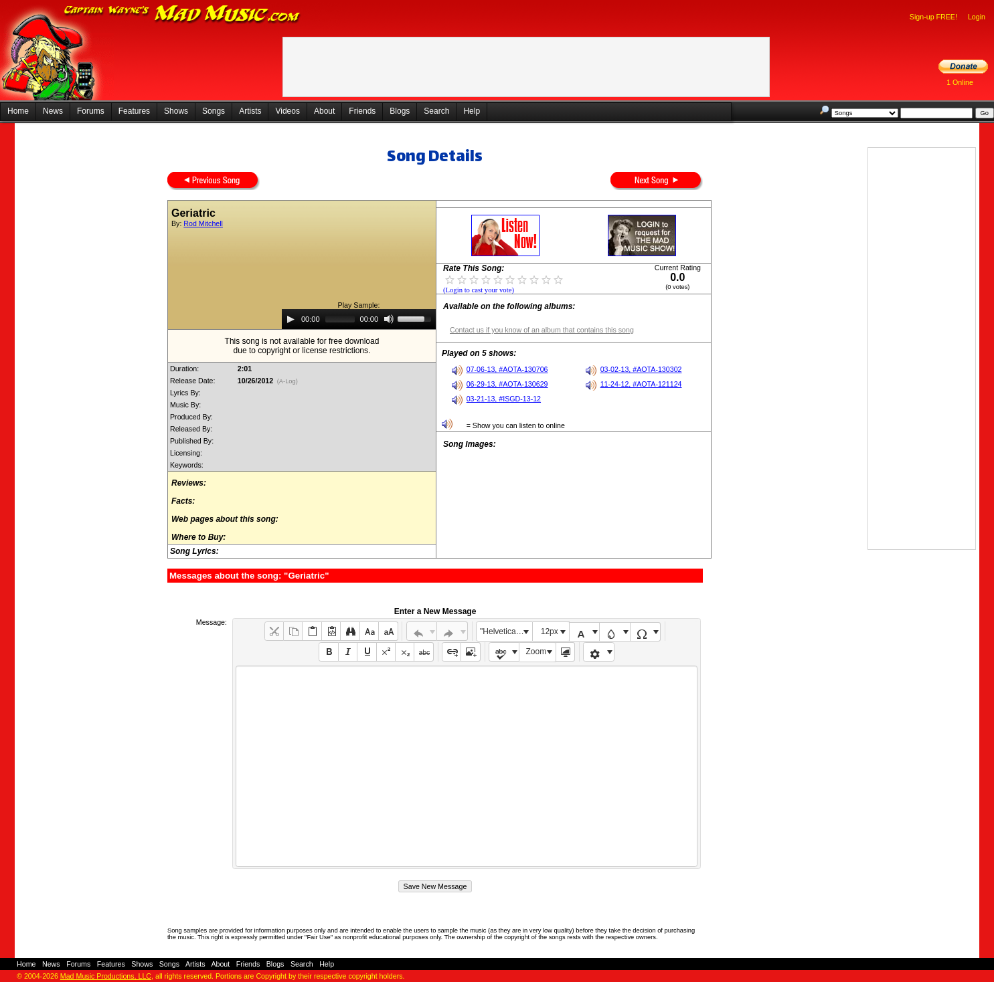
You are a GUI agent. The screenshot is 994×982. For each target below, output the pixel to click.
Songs (213, 111)
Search (436, 111)
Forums (90, 111)
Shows (176, 111)
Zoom (536, 651)
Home (18, 111)
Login (976, 17)
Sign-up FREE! (933, 17)
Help (471, 111)
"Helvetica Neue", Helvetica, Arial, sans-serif (506, 631)
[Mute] (389, 319)
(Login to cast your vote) (478, 290)
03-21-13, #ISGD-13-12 (504, 399)
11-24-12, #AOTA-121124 (641, 384)
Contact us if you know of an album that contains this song (542, 330)
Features (134, 111)
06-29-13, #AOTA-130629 (507, 384)
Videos (287, 111)
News (53, 111)
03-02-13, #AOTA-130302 (641, 369)
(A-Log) (287, 381)
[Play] (290, 319)
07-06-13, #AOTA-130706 (507, 369)
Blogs (400, 111)
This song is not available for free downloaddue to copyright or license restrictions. (302, 345)
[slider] (340, 319)
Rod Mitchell (203, 223)
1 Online (959, 82)
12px (549, 631)
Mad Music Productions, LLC (105, 976)
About (324, 111)
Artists (250, 111)
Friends (362, 111)
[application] (359, 319)
